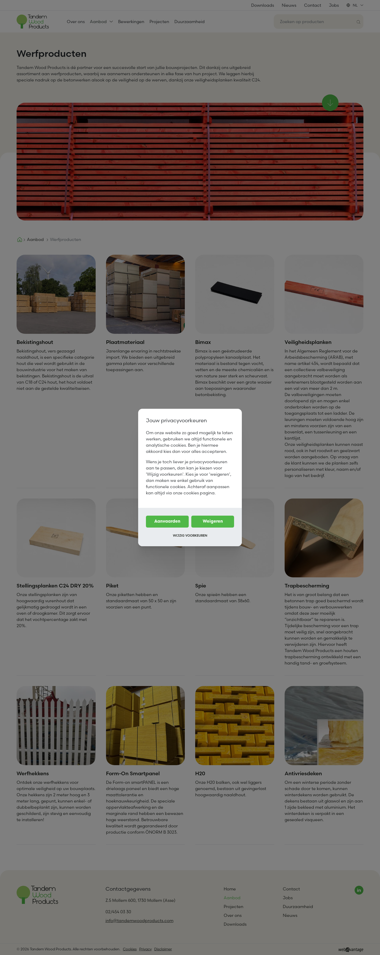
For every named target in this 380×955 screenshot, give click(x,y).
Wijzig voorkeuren (190, 535)
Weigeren (213, 522)
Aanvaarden (167, 522)
